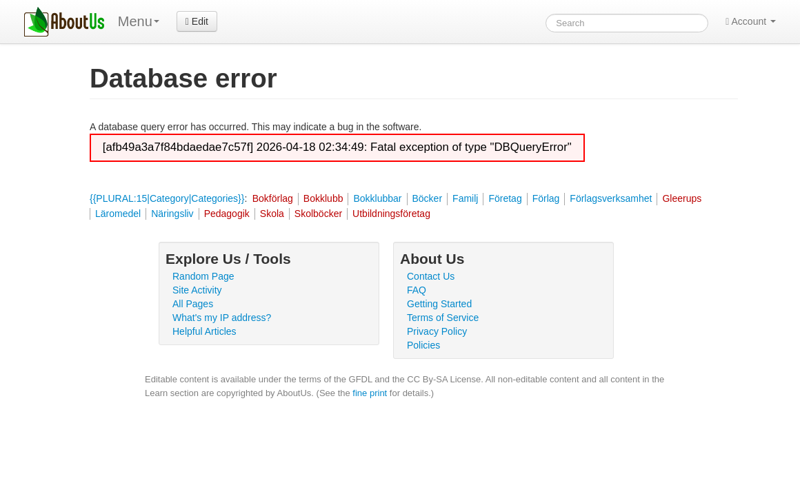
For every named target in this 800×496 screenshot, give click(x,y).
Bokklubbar (377, 198)
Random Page (203, 276)
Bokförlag (272, 198)
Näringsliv (172, 213)
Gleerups (681, 198)
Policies (423, 345)
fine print (369, 393)
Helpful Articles (204, 331)
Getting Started (439, 303)
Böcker (427, 198)
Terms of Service (443, 317)
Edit (197, 21)
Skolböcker (318, 213)
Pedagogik (227, 213)
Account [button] (751, 21)
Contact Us (430, 276)
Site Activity (197, 290)
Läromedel (118, 213)
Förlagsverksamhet (611, 198)
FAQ (416, 290)
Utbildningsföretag (391, 213)
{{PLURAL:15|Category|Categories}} (167, 198)
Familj (465, 198)
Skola (272, 213)
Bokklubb (323, 198)
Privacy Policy (437, 331)
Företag (504, 198)
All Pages (192, 303)
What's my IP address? (221, 317)
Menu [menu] (138, 21)
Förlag (546, 198)
